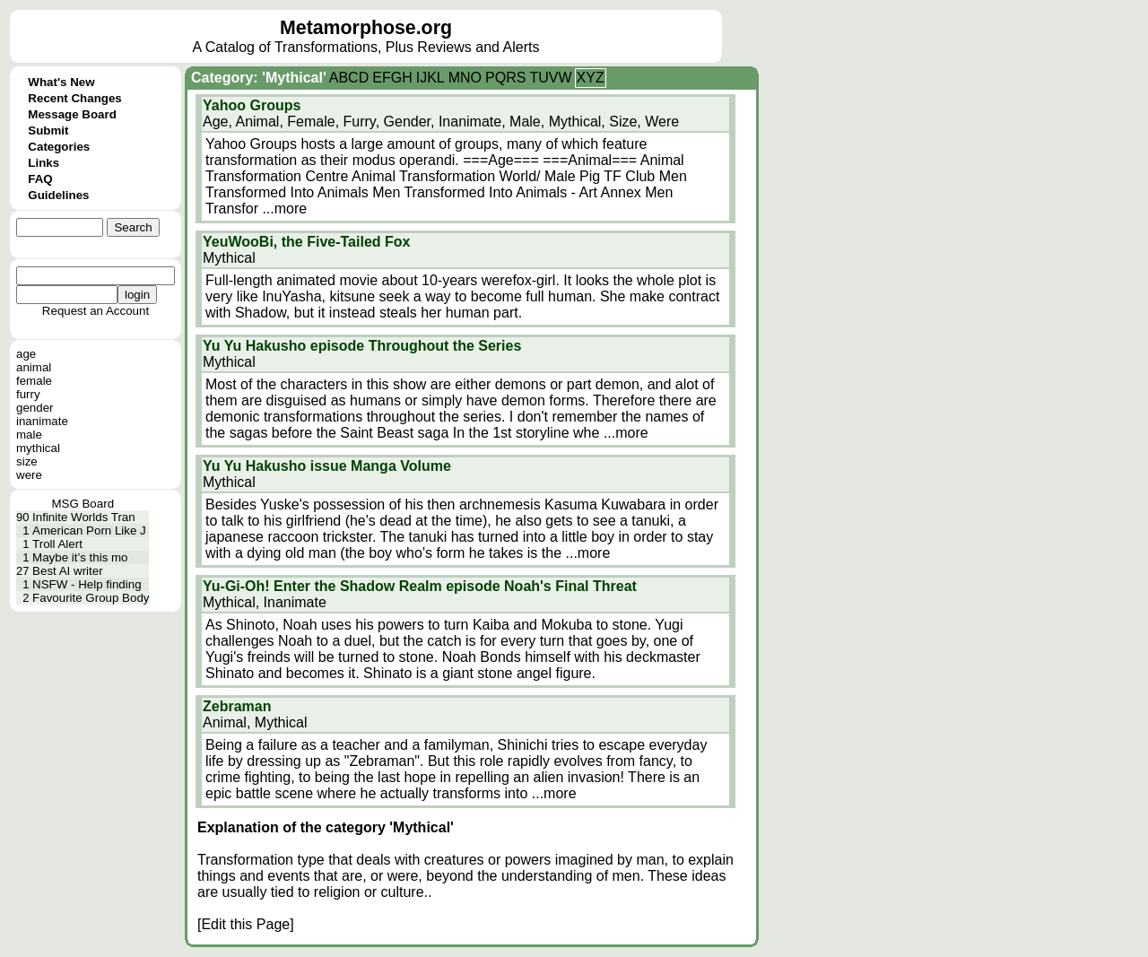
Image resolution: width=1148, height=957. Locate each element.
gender (35, 407)
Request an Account (95, 311)
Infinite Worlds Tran (83, 517)
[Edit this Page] (245, 924)
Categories (59, 146)
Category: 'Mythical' (258, 77)
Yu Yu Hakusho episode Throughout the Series (362, 345)
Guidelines (58, 195)
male (29, 434)
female (34, 380)
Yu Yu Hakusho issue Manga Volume (327, 466)
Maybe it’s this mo (79, 557)
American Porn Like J (89, 530)
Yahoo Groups (251, 105)
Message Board (72, 114)
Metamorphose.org (366, 28)
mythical (38, 448)
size (27, 461)
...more (284, 208)
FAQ (40, 179)
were (29, 475)
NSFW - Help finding (86, 584)
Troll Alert (57, 544)
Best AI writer (67, 571)
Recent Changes (74, 98)
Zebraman (237, 706)
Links (43, 163)
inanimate (42, 421)
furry (28, 394)
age (26, 354)
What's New (61, 82)
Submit (48, 130)
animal (33, 367)
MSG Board (82, 503)
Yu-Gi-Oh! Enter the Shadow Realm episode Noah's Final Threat (420, 586)
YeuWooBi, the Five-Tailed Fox (306, 241)
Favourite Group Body (90, 598)
